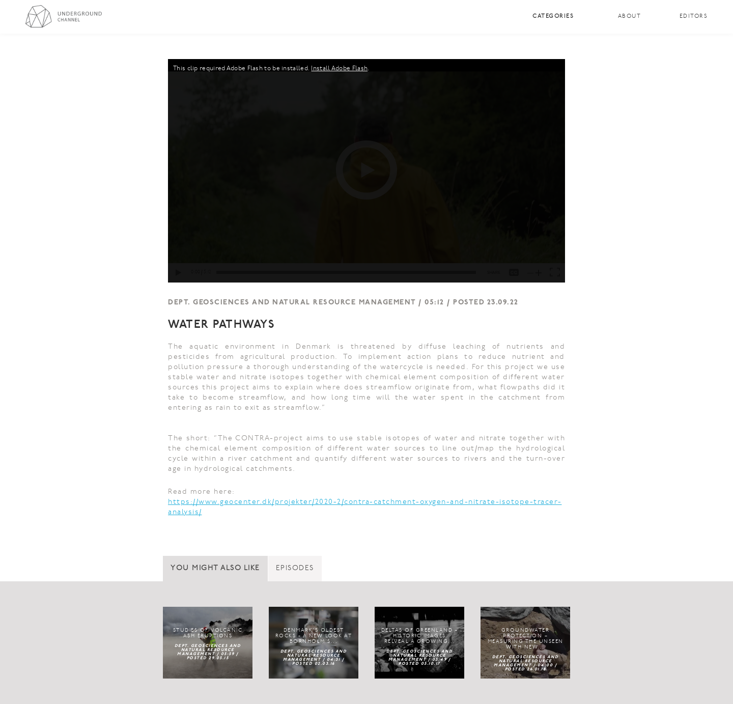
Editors (694, 16)
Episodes (295, 568)
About (629, 16)
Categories (553, 16)
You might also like (215, 568)
